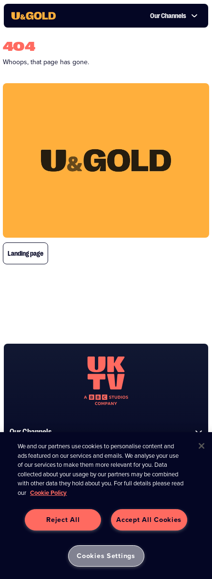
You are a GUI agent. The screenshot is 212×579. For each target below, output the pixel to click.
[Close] (201, 445)
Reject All (63, 519)
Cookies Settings (106, 555)
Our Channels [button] (174, 15)
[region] (106, 505)
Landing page (25, 253)
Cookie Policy (48, 492)
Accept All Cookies (149, 519)
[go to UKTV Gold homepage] (33, 15)
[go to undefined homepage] (106, 381)
